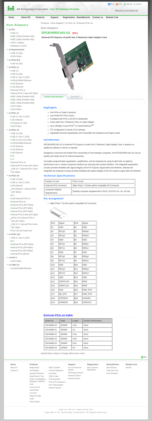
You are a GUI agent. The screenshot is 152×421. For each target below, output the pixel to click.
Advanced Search (74, 376)
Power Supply (35, 402)
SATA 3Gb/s (16, 56)
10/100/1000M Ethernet (21, 80)
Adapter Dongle (35, 396)
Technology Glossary (75, 373)
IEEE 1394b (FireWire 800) (22, 39)
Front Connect (35, 387)
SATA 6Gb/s (16, 109)
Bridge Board (34, 367)
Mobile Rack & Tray (37, 376)
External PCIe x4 (18, 162)
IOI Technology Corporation (48, 9)
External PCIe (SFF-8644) (22, 205)
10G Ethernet (17, 120)
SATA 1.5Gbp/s (17, 43)
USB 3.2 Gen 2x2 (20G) (21, 140)
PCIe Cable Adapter (56, 385)
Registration (69, 17)
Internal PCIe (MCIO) (20, 254)
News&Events (83, 17)
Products (40, 17)
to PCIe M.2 (14, 60)
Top (145, 357)
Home (11, 17)
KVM (31, 384)
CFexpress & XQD (19, 123)
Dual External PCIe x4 (20, 198)
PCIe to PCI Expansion (57, 382)
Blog (112, 4)
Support (55, 17)
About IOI (25, 17)
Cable (32, 399)
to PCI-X (13, 257)
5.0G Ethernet (17, 84)
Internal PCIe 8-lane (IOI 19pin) (24, 214)
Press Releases (112, 373)
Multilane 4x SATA (19, 46)
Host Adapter (34, 370)
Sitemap (129, 4)
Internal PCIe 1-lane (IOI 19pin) (24, 93)
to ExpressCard (16, 49)
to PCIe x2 (14, 113)
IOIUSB (128, 367)
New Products (111, 367)
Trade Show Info (112, 370)
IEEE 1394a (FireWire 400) (22, 36)
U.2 (12, 159)
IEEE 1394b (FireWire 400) (22, 100)
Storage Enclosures (37, 373)
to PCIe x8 (14, 175)
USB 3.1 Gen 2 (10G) (20, 77)
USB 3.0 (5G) (17, 53)
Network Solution (55, 388)
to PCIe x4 (14, 130)
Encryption (52, 373)
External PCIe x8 (18, 202)
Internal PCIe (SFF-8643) (22, 208)
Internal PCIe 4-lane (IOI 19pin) (24, 165)
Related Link (112, 17)
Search (138, 4)
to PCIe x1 (14, 67)
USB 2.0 (14, 33)
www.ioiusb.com (85, 409)
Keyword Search (74, 378)
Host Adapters (57, 23)
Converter (33, 393)
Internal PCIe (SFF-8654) (22, 211)
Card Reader (34, 390)
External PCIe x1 (18, 90)
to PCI (12, 29)
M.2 (12, 156)
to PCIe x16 (14, 234)
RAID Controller (54, 367)
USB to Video (54, 376)
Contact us (97, 17)
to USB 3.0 (14, 265)
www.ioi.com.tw (67, 409)
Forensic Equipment (56, 370)
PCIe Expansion (54, 379)
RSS (120, 4)
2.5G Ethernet (17, 87)
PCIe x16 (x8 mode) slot (21, 231)
